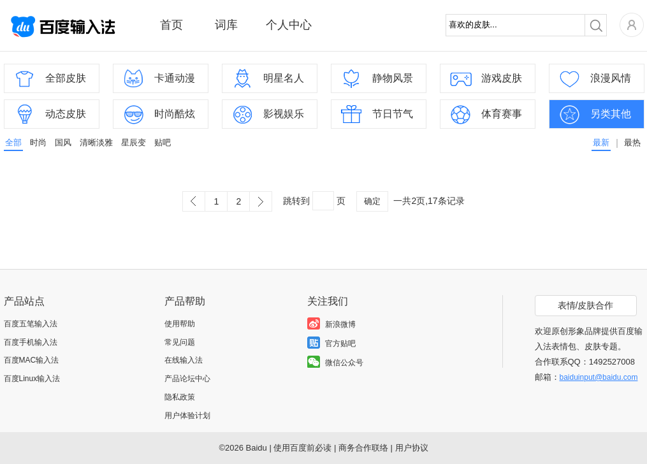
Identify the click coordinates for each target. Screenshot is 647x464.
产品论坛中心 (187, 378)
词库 (226, 24)
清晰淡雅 (96, 142)
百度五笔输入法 (30, 323)
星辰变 (133, 142)
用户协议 (411, 448)
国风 (63, 142)
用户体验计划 (187, 415)
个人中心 (289, 24)
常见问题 (179, 342)
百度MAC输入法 (31, 360)
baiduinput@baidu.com (599, 377)
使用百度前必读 (302, 448)
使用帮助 (179, 323)
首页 (171, 24)
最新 (601, 142)
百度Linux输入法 (32, 378)
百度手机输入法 (30, 342)
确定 (372, 201)
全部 (13, 142)
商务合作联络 (363, 448)
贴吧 (162, 142)
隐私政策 (179, 397)
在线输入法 (183, 360)
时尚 (38, 142)
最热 (632, 142)
